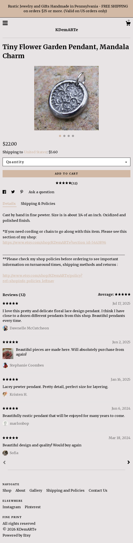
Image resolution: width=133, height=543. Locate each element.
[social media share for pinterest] (22, 192)
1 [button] (60, 136)
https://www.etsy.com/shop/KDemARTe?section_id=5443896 (54, 242)
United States (35, 152)
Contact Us (98, 490)
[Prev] (4, 463)
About (20, 490)
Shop (7, 490)
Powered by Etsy (17, 535)
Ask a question (41, 192)
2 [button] (64, 136)
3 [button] (69, 136)
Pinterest (33, 507)
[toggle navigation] (5, 23)
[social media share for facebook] (5, 192)
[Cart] (128, 24)
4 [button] (73, 136)
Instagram (12, 507)
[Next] (128, 462)
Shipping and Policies (65, 490)
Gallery (36, 490)
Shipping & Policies (38, 203)
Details (10, 203)
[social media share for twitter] (13, 192)
